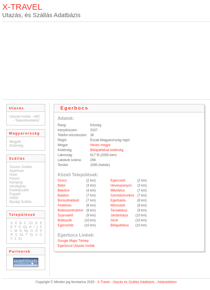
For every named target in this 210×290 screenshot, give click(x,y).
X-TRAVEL (22, 6)
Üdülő (13, 198)
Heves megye (100, 145)
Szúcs (62, 180)
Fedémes (64, 205)
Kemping (15, 182)
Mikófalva (118, 190)
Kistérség (16, 145)
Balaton (63, 195)
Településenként (27, 120)
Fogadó (15, 194)
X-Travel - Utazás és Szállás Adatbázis (125, 282)
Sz (21, 235)
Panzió (14, 178)
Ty (31, 235)
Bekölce (64, 190)
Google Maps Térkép (73, 241)
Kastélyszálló (19, 190)
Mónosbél (118, 205)
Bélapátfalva (120, 225)
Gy (25, 227)
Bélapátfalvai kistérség (106, 150)
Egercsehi (118, 180)
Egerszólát (65, 225)
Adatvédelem (167, 282)
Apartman (16, 171)
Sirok (114, 220)
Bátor (62, 185)
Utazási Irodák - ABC (24, 116)
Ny (26, 231)
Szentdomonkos (122, 195)
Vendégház (17, 186)
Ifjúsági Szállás (20, 202)
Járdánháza (119, 215)
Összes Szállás (20, 167)
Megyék (15, 142)
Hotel (13, 175)
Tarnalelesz (119, 210)
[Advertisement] (106, 60)
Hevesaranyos (121, 185)
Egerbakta (118, 200)
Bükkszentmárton (70, 210)
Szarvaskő (65, 215)
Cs (31, 223)
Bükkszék (65, 220)
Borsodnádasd (68, 200)
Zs (20, 238)
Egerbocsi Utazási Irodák (76, 246)
